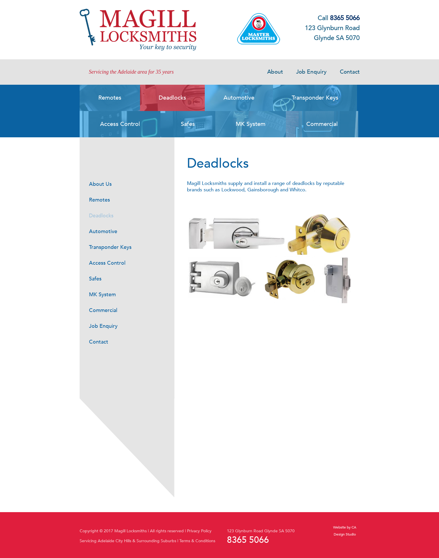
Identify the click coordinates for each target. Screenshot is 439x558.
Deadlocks (101, 216)
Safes (95, 279)
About (275, 72)
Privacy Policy (199, 531)
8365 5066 (248, 540)
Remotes (99, 200)
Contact (350, 72)
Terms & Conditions (197, 541)
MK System (102, 295)
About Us (100, 184)
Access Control (107, 263)
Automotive (103, 231)
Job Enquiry (311, 72)
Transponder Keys (110, 247)
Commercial (103, 310)
